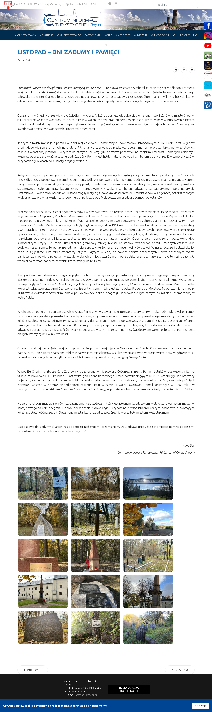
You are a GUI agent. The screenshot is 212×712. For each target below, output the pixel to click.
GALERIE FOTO (123, 35)
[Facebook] (109, 3)
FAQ (195, 35)
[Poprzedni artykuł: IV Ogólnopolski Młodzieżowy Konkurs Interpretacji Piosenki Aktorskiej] (32, 669)
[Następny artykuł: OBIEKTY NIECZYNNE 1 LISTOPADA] (180, 669)
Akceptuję (200, 705)
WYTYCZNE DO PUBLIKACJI (164, 35)
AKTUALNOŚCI (46, 35)
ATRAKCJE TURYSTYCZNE (69, 35)
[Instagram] (116, 3)
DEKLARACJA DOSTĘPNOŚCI (129, 689)
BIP (106, 45)
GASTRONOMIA (92, 35)
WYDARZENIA (140, 35)
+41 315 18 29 (24, 4)
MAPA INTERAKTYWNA (25, 35)
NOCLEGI (108, 35)
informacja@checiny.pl (51, 4)
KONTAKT (185, 35)
